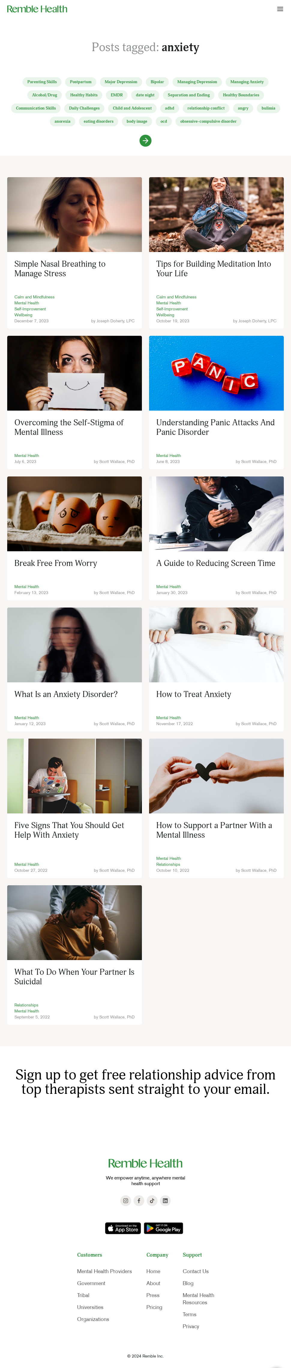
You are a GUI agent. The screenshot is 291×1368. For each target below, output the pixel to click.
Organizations (93, 1319)
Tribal (83, 1295)
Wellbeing (23, 315)
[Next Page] (146, 141)
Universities (90, 1307)
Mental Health (26, 303)
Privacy (191, 1326)
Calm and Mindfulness (34, 297)
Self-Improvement (30, 309)
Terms (189, 1314)
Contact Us (196, 1271)
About (153, 1283)
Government (91, 1283)
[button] (280, 9)
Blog (188, 1283)
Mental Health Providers (104, 1271)
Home (153, 1271)
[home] (37, 9)
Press (153, 1295)
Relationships (168, 864)
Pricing (154, 1307)
